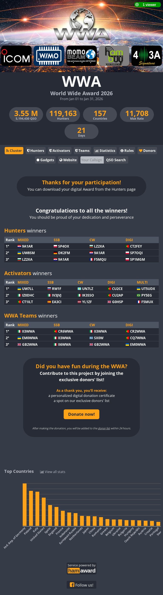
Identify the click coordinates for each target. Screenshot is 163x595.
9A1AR (27, 246)
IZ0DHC (28, 295)
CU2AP (117, 295)
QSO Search (116, 160)
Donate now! (81, 414)
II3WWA (28, 331)
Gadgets (45, 160)
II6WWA (64, 344)
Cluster (14, 150)
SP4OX (63, 246)
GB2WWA (30, 344)
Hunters (35, 150)
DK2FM (64, 253)
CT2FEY (136, 246)
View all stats (52, 471)
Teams (82, 150)
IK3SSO (88, 295)
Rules (127, 150)
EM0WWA (30, 338)
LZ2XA (99, 246)
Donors (147, 150)
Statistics (105, 150)
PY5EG (146, 295)
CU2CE (117, 288)
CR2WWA (137, 331)
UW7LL (28, 288)
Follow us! (81, 585)
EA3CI (56, 302)
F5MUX (147, 302)
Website (68, 160)
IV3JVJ (56, 295)
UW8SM (28, 253)
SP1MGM (137, 259)
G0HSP (117, 302)
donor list (104, 428)
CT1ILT (27, 302)
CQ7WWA (138, 338)
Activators (59, 150)
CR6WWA (65, 331)
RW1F (56, 288)
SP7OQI (136, 253)
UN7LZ (87, 288)
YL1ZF (87, 302)
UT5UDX (148, 288)
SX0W (98, 338)
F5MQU (100, 259)
